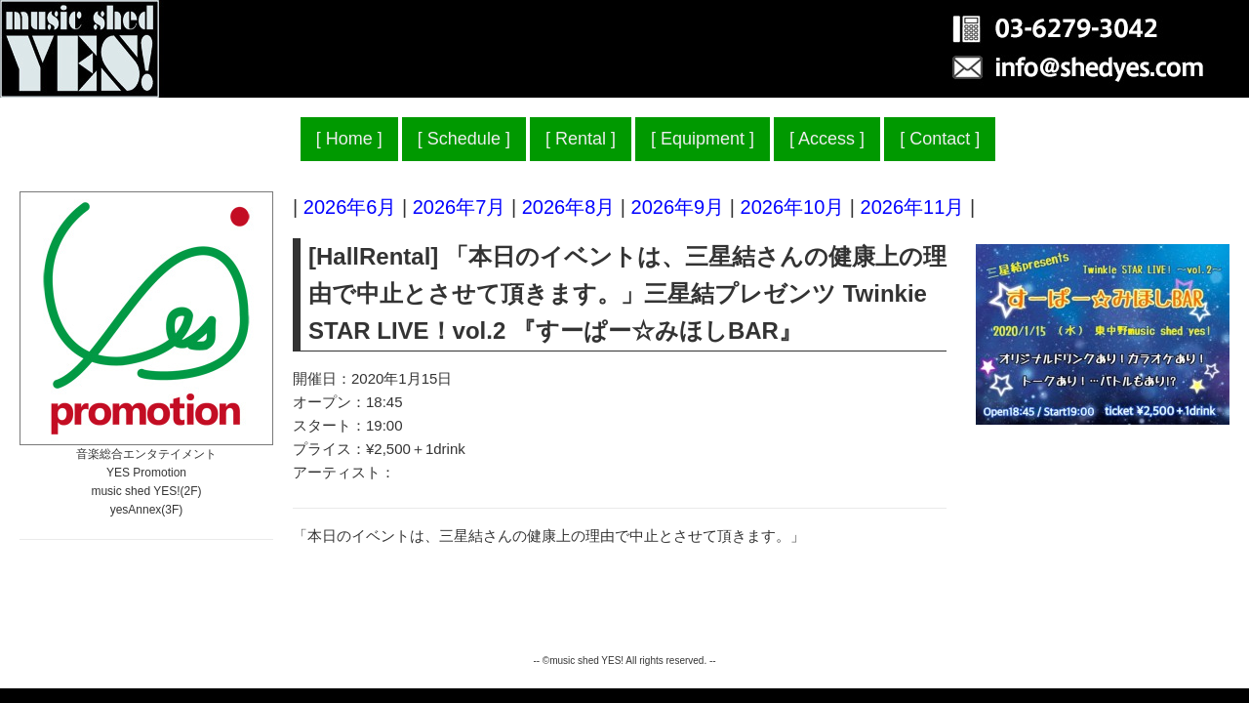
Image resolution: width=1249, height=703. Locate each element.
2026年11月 (913, 207)
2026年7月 (459, 207)
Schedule (464, 138)
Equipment (703, 138)
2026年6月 (350, 207)
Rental (580, 138)
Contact (939, 138)
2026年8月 (569, 207)
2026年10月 (793, 207)
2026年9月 (678, 207)
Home (349, 138)
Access (826, 138)
